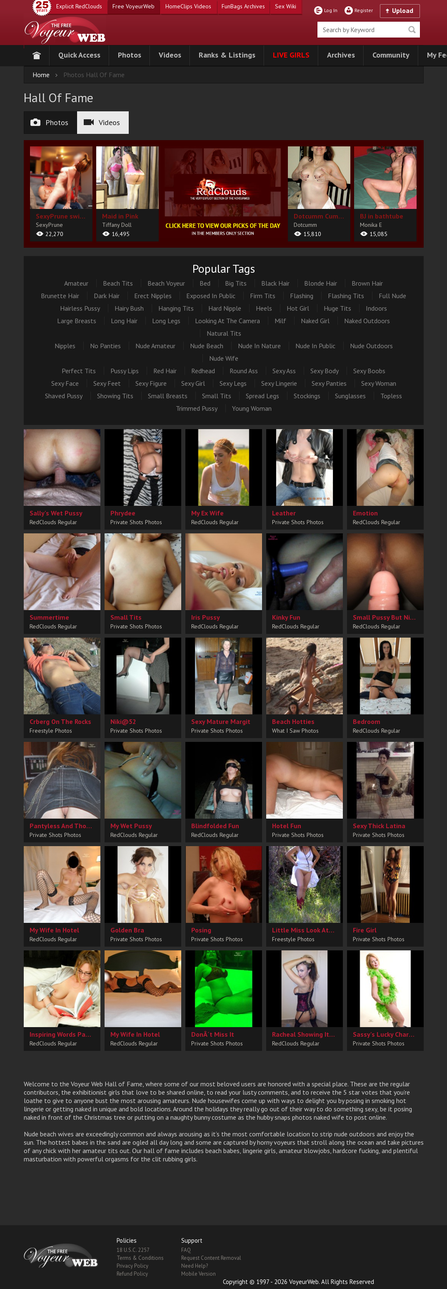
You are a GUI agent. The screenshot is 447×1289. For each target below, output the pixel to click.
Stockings (307, 396)
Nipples (65, 346)
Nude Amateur (155, 346)
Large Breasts (76, 321)
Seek (412, 30)
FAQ (186, 1250)
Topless (391, 396)
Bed (205, 283)
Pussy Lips (124, 371)
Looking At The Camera (227, 321)
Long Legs (166, 321)
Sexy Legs (233, 383)
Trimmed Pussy (196, 408)
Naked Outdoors (367, 321)
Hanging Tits (176, 308)
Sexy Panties (329, 383)
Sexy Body (324, 371)
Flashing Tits (346, 295)
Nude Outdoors (371, 346)
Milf (280, 321)
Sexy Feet (107, 383)
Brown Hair (367, 283)
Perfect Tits (79, 371)
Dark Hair (107, 295)
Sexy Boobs (369, 371)
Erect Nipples (153, 295)
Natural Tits (224, 333)
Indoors (376, 308)
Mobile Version (198, 1273)
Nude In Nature (259, 346)
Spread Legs (262, 396)
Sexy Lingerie (279, 383)
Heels (264, 308)
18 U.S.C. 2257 (133, 1250)
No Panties (105, 346)
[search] (368, 29)
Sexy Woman (378, 383)
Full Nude (392, 295)
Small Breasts (167, 396)
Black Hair (275, 283)
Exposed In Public (210, 295)
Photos (49, 122)
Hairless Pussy (80, 308)
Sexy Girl (193, 383)
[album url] (61, 193)
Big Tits (236, 283)
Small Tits (216, 396)
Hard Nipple (224, 308)
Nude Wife (223, 358)
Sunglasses (350, 396)
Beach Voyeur (166, 283)
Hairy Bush (129, 308)
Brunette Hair (60, 295)
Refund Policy (132, 1273)
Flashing (301, 295)
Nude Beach (206, 346)
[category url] (223, 192)
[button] (79, 55)
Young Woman (252, 408)
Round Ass (244, 371)
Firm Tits (262, 295)
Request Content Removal (211, 1257)
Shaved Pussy (63, 396)
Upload (402, 10)
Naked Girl (315, 321)
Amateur (76, 283)
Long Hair (124, 321)
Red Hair (165, 371)
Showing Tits (115, 396)
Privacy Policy (132, 1265)
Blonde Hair (320, 283)
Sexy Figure (151, 383)
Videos (102, 122)
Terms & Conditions (140, 1257)
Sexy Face (65, 383)
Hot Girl (298, 308)
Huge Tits (337, 308)
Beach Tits (118, 283)
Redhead (203, 371)
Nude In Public (315, 346)
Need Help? (194, 1265)
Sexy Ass (284, 371)
